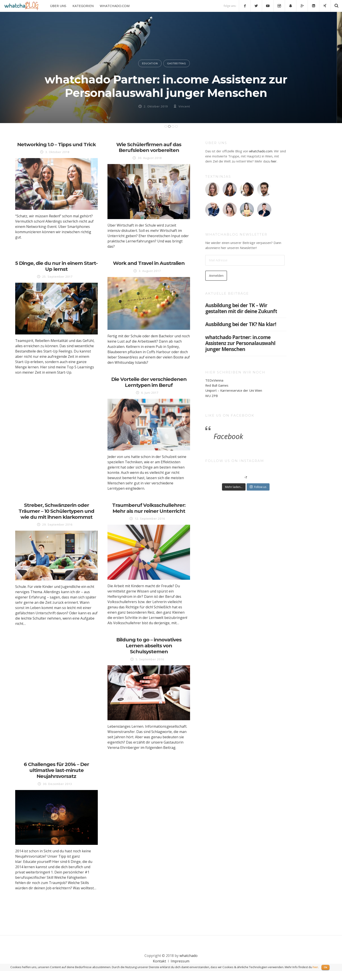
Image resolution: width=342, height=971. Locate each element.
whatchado (188, 955)
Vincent (189, 106)
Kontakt (159, 961)
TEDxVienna (214, 380)
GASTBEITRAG (181, 63)
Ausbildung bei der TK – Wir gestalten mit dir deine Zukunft (241, 308)
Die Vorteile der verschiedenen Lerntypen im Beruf (149, 382)
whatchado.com (260, 151)
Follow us (258, 487)
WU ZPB (211, 395)
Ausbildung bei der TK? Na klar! (240, 324)
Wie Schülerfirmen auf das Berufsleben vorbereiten (148, 147)
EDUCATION (155, 63)
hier (274, 161)
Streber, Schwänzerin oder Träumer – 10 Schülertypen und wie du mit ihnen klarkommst (56, 511)
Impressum (180, 961)
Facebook (228, 436)
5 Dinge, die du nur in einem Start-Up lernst (56, 266)
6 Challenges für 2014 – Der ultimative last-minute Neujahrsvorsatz (56, 770)
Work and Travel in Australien (149, 263)
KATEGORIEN (83, 6)
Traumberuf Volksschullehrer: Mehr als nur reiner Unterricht (148, 508)
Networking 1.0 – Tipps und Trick (56, 144)
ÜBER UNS (58, 6)
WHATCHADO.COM (114, 6)
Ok (325, 967)
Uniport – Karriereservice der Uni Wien (233, 390)
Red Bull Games (216, 385)
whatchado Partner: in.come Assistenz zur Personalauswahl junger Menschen (171, 86)
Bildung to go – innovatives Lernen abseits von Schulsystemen (148, 646)
